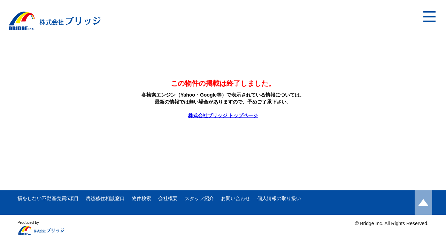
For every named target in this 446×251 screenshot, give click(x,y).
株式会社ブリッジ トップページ (223, 115)
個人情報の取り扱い (279, 198)
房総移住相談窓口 (105, 198)
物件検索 (141, 198)
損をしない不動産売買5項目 (48, 198)
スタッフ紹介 (199, 198)
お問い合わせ (235, 198)
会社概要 (168, 198)
